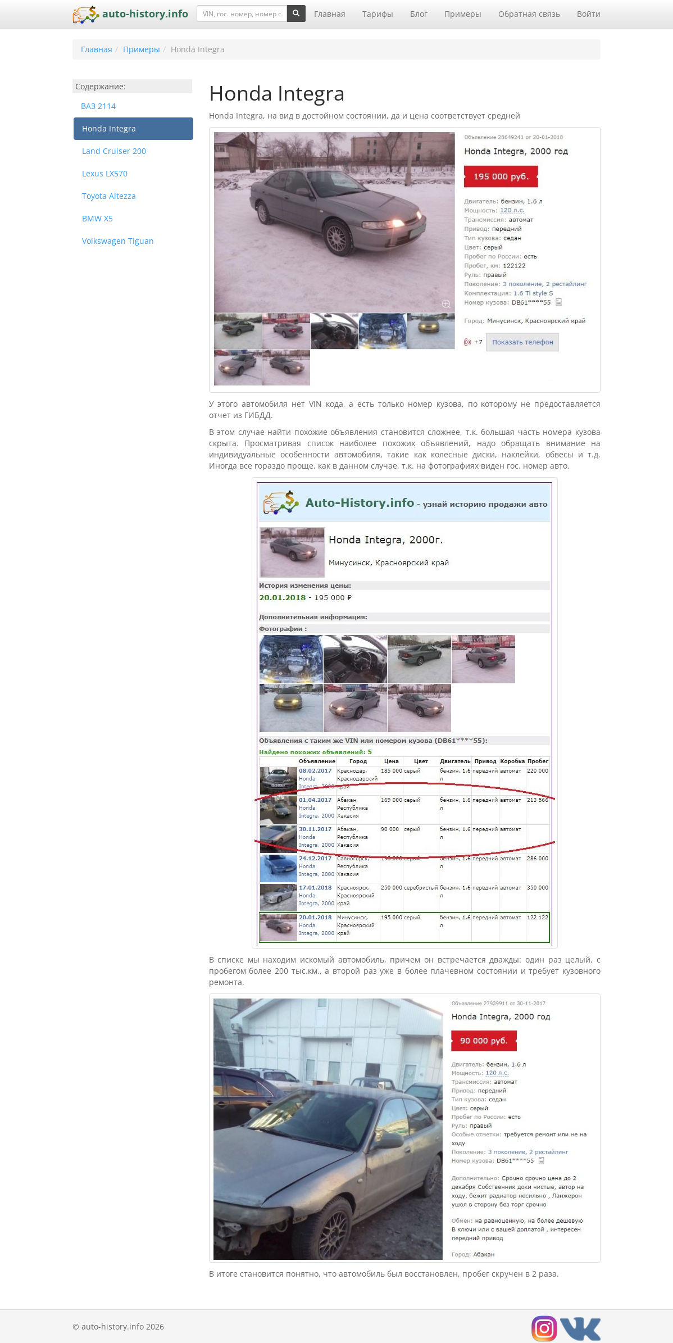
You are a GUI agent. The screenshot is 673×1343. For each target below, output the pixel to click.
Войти (589, 13)
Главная (329, 13)
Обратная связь (529, 13)
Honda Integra (109, 128)
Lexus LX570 (105, 173)
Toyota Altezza (109, 195)
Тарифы (377, 13)
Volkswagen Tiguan (118, 240)
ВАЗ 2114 (98, 106)
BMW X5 (97, 218)
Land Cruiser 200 (114, 151)
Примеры (462, 13)
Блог (419, 13)
